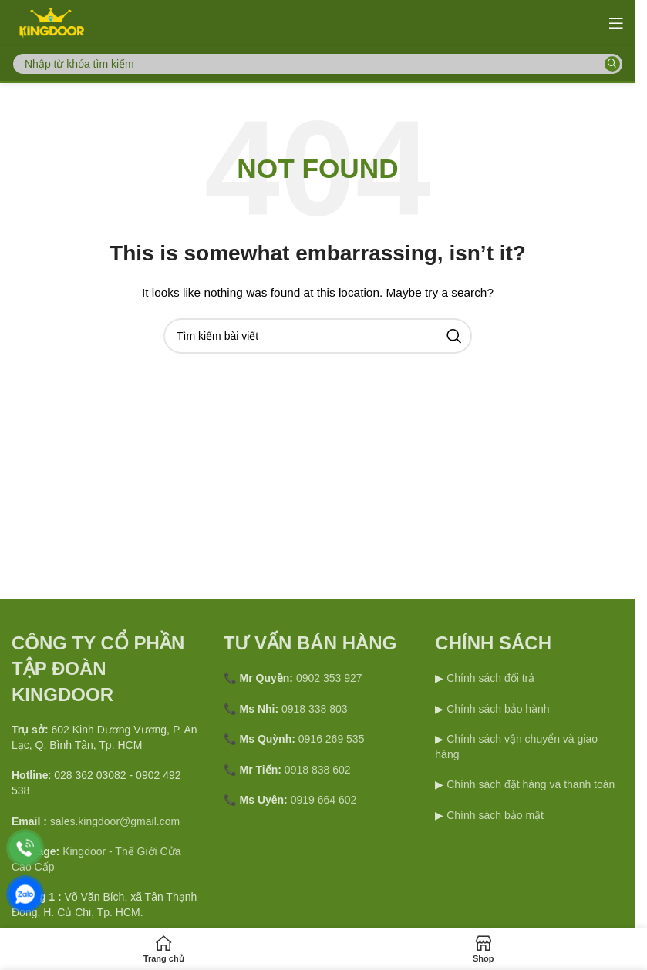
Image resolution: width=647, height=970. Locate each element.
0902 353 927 (329, 678)
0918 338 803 (314, 709)
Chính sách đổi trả (488, 678)
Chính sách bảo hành (496, 709)
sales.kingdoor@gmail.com (115, 821)
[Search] (318, 64)
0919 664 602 (324, 800)
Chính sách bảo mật (495, 815)
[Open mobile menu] (616, 23)
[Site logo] (50, 22)
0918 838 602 (318, 770)
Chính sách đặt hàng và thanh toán (530, 784)
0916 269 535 (331, 739)
